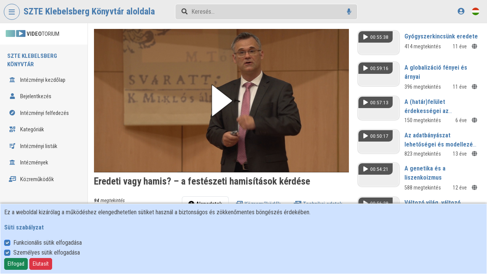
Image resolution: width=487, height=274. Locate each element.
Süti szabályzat (24, 227)
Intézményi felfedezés (39, 113)
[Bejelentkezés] (461, 11)
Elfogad (16, 264)
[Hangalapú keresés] (349, 11)
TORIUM (32, 33)
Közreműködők (31, 179)
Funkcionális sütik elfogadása (47, 242)
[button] (221, 100)
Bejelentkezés (30, 96)
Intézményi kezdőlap (37, 79)
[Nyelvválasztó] (475, 11)
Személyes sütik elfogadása (46, 252)
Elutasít (41, 264)
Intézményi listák (33, 146)
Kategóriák (26, 129)
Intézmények (28, 162)
